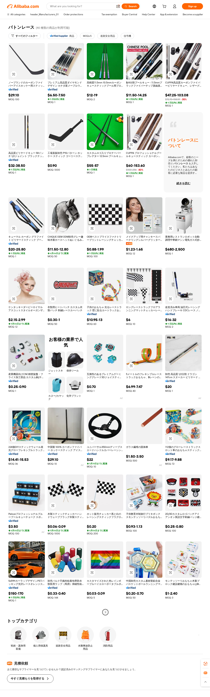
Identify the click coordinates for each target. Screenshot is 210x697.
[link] (205, 663)
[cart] (165, 6)
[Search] (130, 6)
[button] (118, 6)
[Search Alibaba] (81, 6)
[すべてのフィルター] (24, 36)
